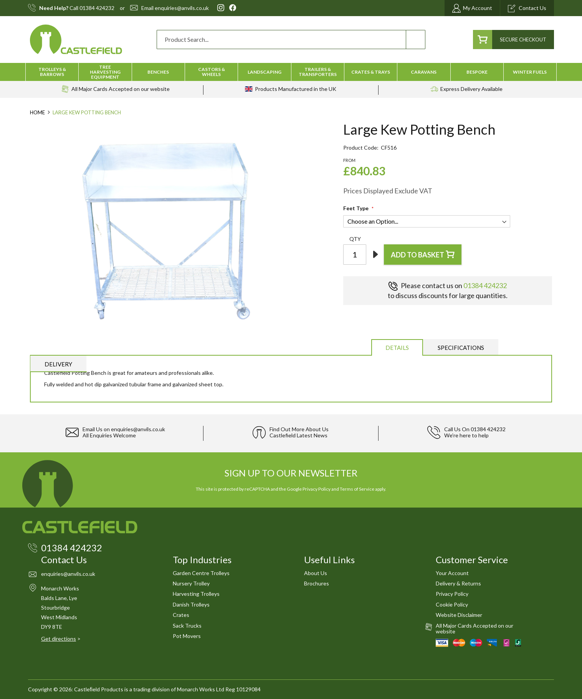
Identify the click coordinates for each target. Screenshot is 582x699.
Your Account (452, 573)
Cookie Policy (452, 604)
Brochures (316, 583)
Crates (181, 615)
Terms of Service (357, 489)
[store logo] (76, 39)
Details (397, 347)
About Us (315, 573)
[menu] (291, 72)
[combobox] (291, 39)
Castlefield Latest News (298, 435)
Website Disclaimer (459, 615)
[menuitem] (52, 72)
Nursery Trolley (191, 583)
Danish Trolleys (191, 604)
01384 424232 (96, 8)
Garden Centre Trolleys (201, 573)
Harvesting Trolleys (196, 593)
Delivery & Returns (458, 583)
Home (37, 112)
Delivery (58, 364)
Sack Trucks (187, 625)
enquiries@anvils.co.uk (182, 8)
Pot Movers (187, 636)
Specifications (461, 347)
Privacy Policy (317, 489)
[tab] (397, 347)
